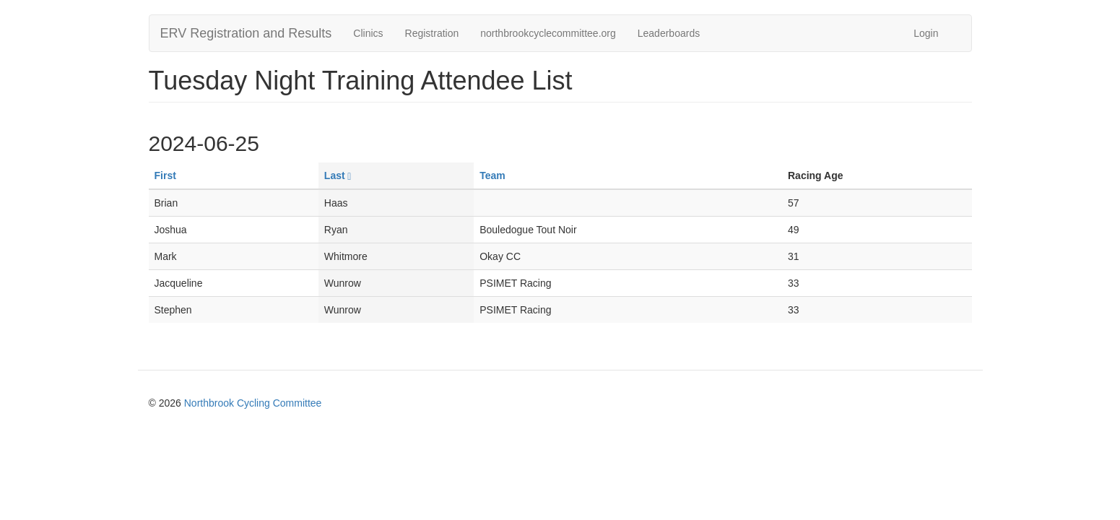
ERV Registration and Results (246, 33)
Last (337, 175)
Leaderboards (669, 33)
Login (925, 33)
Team (492, 175)
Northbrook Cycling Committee (253, 403)
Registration (432, 33)
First (165, 175)
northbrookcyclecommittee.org (548, 33)
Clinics (368, 33)
